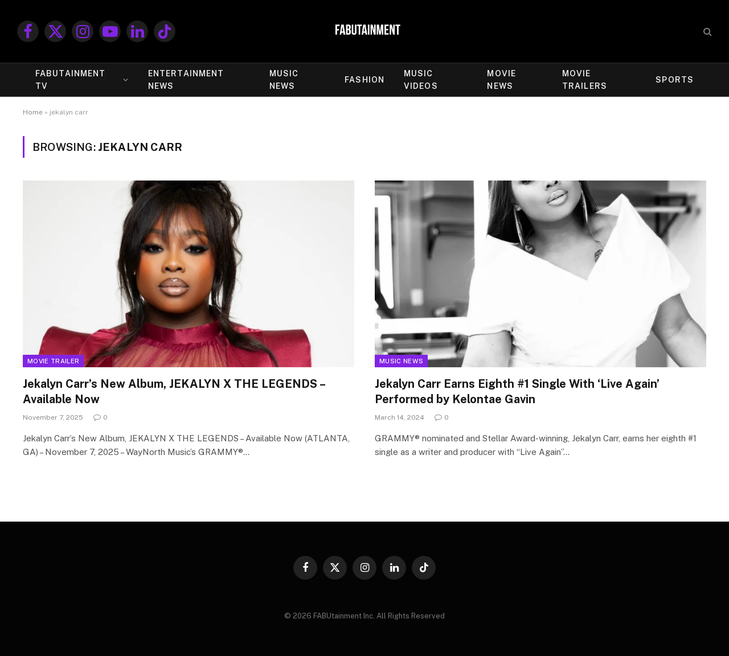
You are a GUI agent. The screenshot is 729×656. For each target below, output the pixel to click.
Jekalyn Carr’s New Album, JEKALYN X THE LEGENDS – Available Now (174, 391)
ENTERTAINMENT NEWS (186, 80)
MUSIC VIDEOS (421, 80)
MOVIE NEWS (501, 80)
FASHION (364, 79)
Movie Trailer (53, 361)
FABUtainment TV (70, 80)
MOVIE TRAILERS (584, 80)
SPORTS (675, 79)
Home (33, 112)
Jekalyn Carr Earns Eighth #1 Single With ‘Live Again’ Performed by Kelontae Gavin (517, 391)
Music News (401, 361)
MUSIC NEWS (284, 80)
